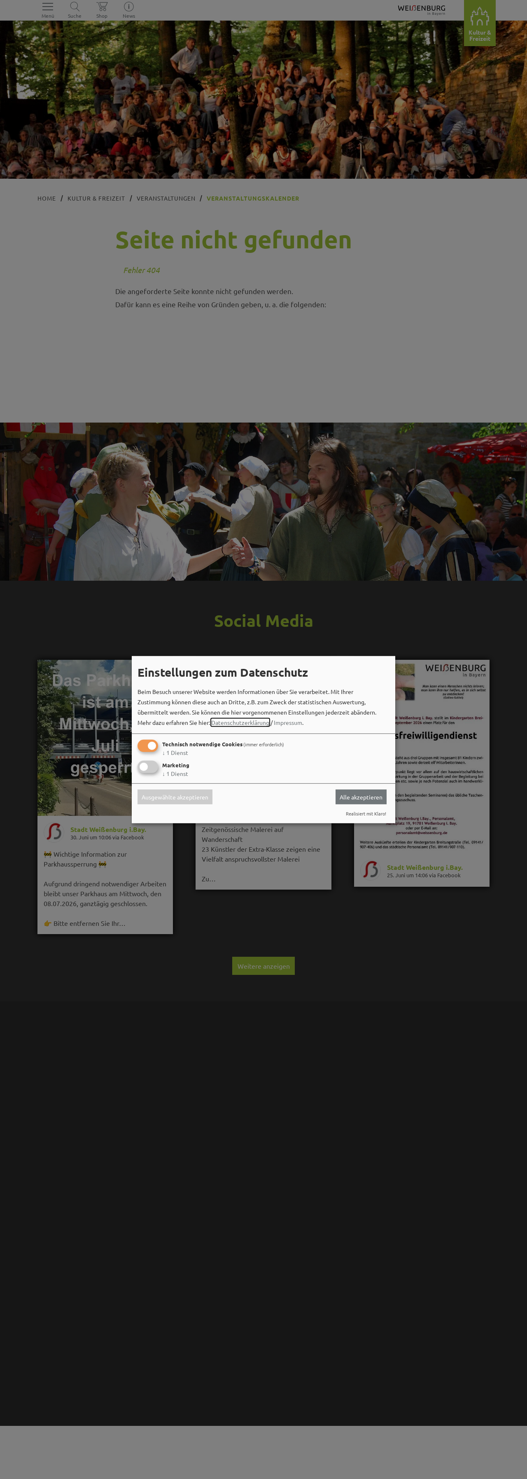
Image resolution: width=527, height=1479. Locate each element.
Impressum (288, 722)
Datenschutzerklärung (240, 722)
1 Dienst (175, 752)
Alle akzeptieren (361, 797)
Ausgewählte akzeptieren (175, 797)
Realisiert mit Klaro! (366, 813)
